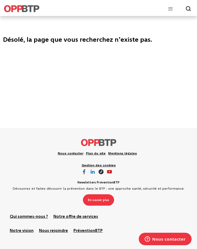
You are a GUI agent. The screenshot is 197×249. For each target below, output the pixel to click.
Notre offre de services (75, 216)
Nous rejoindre (53, 231)
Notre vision (22, 231)
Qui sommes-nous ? (29, 216)
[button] (170, 9)
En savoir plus (98, 200)
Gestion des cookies (99, 165)
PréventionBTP (88, 231)
